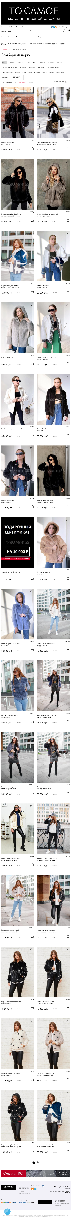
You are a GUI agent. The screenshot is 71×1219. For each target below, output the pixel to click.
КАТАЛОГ (3, 44)
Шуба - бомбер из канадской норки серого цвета (47, 215)
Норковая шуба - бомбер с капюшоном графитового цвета (11, 215)
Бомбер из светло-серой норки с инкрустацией (10, 931)
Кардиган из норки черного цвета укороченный (47, 788)
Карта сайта (58, 1205)
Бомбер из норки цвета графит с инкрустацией (45, 1003)
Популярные (22, 82)
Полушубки (41, 43)
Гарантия (10, 37)
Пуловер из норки (7, 357)
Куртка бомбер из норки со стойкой (46, 430)
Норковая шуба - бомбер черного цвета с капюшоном (47, 931)
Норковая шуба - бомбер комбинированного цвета (46, 1146)
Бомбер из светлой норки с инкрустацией (46, 645)
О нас (2, 37)
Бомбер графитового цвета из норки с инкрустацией (47, 859)
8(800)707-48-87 (62, 1186)
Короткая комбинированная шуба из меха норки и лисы (47, 143)
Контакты (32, 37)
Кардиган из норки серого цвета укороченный (10, 788)
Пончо (36, 43)
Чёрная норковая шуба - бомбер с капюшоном (45, 501)
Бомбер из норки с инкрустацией (43, 286)
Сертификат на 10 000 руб (10, 572)
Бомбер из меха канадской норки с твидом (46, 358)
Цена (16, 82)
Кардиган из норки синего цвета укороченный (46, 716)
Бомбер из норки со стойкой (11, 429)
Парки (13, 43)
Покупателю (41, 37)
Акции (32, 43)
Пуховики (48, 43)
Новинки (30, 82)
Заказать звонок (6, 31)
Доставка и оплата (21, 37)
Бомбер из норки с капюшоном (8, 143)
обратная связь (45, 1202)
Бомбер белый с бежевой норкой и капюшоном (10, 859)
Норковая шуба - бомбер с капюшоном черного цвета (11, 1146)
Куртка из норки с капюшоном (43, 573)
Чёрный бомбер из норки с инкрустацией (11, 1003)
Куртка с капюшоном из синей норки (9, 716)
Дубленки (18, 43)
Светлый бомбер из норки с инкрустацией (11, 1074)
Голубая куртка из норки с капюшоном (10, 645)
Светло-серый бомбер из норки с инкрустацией (46, 1074)
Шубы (9, 43)
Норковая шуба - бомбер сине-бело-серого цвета (10, 286)
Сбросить (16, 77)
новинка (4, 126)
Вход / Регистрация (64, 27)
